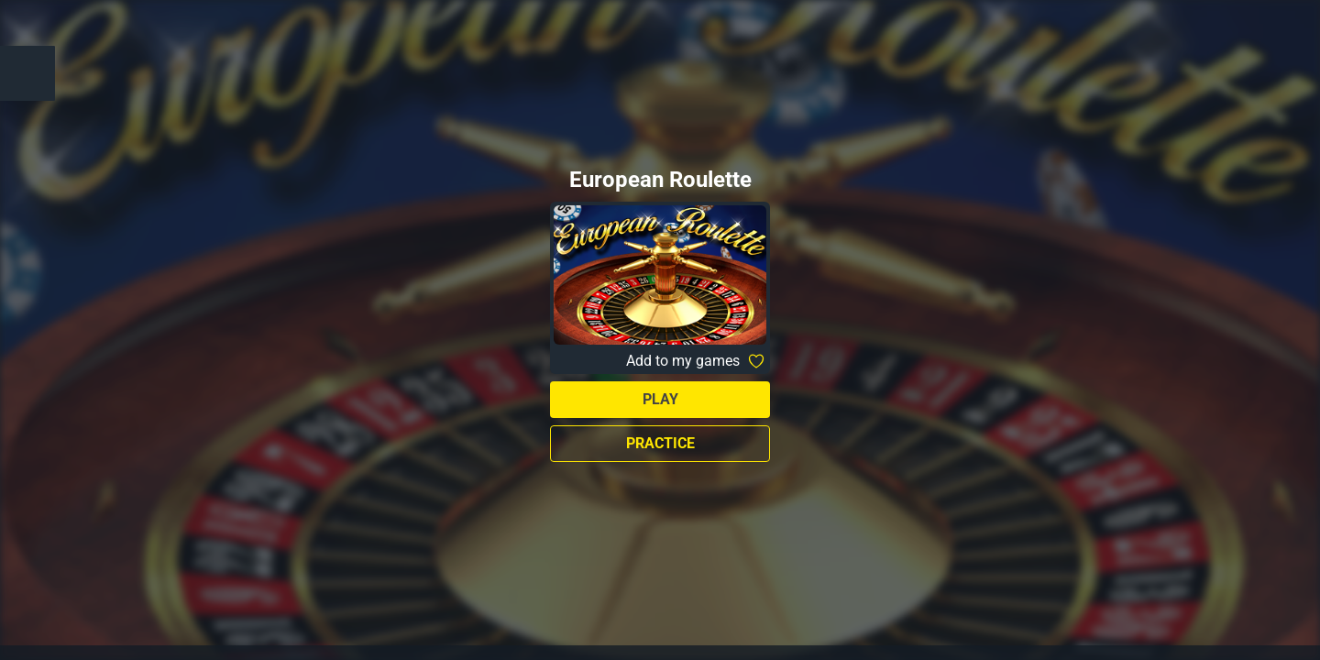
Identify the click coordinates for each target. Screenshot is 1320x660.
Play (660, 399)
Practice (660, 443)
